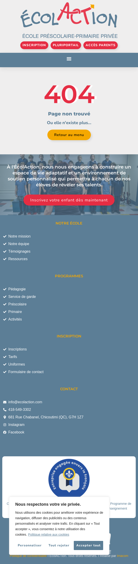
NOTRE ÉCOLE (69, 223)
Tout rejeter (59, 545)
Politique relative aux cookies (48, 534)
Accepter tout (88, 545)
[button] (69, 59)
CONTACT (69, 389)
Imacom (122, 556)
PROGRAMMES (69, 276)
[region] (59, 526)
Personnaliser (30, 545)
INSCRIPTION (69, 336)
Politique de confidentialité (28, 556)
